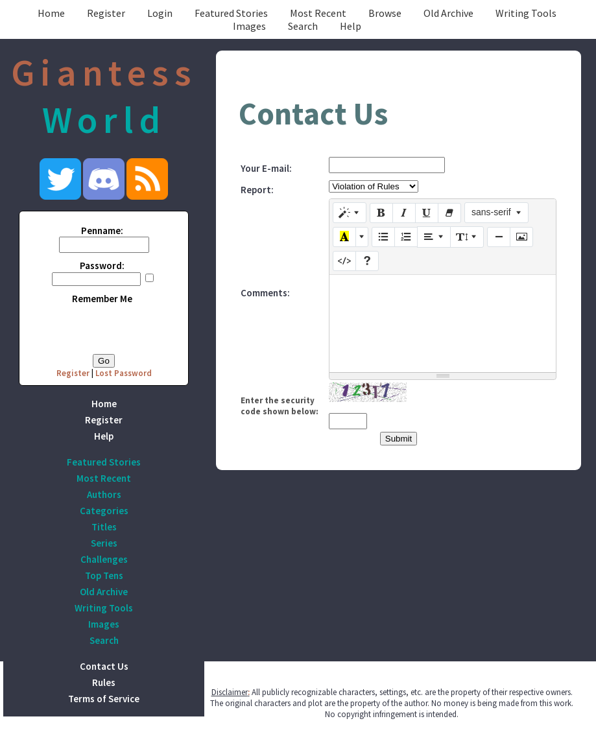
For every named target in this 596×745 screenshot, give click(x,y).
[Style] (349, 212)
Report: (257, 189)
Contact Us (104, 666)
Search (303, 25)
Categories (104, 510)
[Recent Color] (344, 237)
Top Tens (104, 575)
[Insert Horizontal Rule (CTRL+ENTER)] (498, 237)
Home (51, 12)
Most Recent (318, 12)
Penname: (102, 230)
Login (160, 12)
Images (249, 25)
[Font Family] (496, 212)
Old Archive (448, 12)
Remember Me (102, 298)
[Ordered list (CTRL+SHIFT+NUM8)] (406, 237)
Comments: (265, 293)
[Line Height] (467, 236)
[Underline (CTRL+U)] (426, 213)
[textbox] (442, 323)
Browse (384, 12)
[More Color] (361, 237)
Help (350, 25)
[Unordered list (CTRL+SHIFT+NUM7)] (383, 237)
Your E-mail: (266, 168)
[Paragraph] (434, 236)
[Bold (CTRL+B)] (381, 213)
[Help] (367, 261)
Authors (104, 494)
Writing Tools (525, 12)
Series (104, 543)
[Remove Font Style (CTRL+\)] (449, 213)
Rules (103, 682)
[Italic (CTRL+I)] (404, 213)
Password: (102, 265)
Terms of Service (103, 698)
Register (106, 12)
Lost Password (123, 373)
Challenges (104, 559)
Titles (104, 527)
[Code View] (344, 261)
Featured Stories (231, 12)
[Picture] (521, 237)
